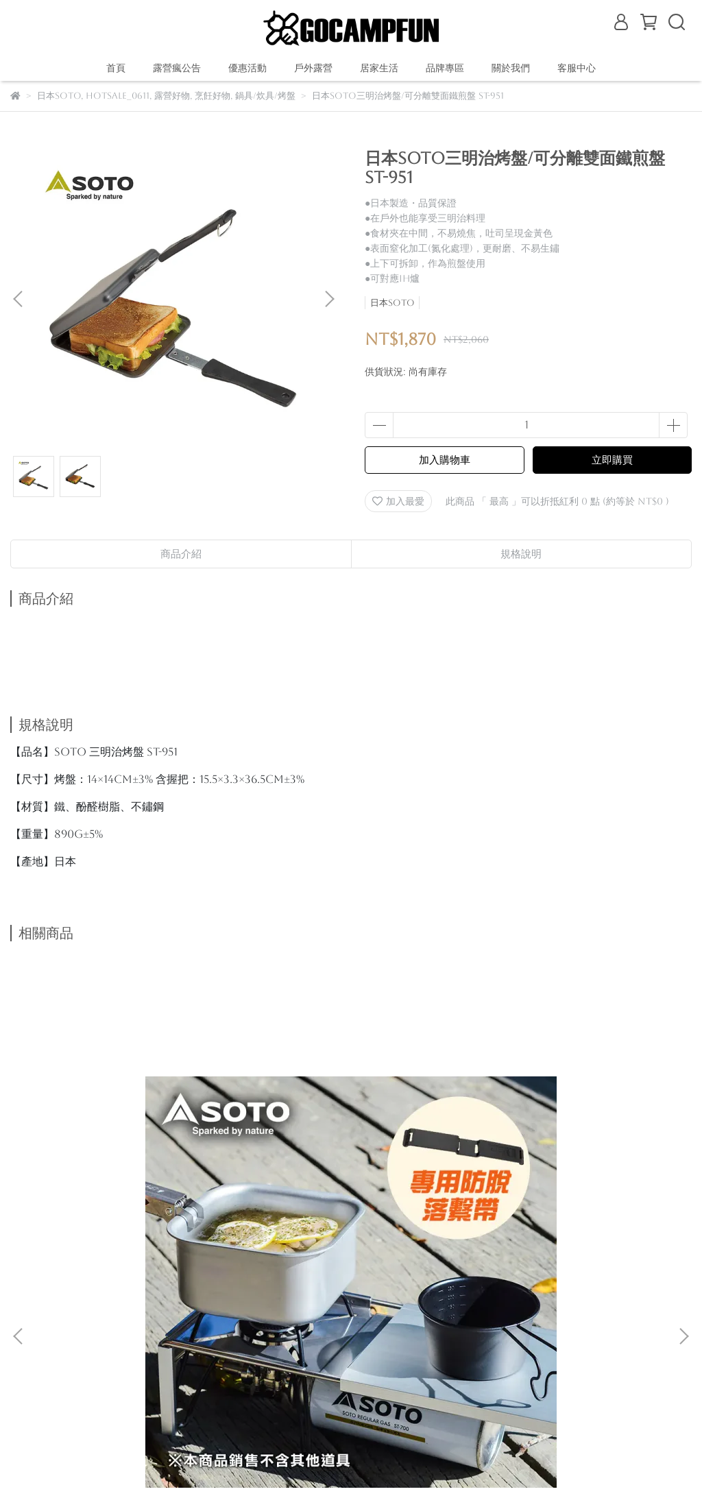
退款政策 (139, 1321)
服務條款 (304, 1321)
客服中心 (576, 67)
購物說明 (29, 1321)
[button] (329, 299)
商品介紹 (181, 553)
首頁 (115, 67)
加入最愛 (398, 501)
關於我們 (84, 1321)
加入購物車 (444, 460)
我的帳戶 (194, 1321)
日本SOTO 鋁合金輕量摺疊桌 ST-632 (351, 1169)
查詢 (349, 1321)
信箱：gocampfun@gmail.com (90, 1384)
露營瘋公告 (177, 67)
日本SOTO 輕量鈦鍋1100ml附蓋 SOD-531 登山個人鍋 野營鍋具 (569, 1176)
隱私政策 (249, 1321)
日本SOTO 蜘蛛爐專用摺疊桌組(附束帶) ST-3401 (133, 1176)
